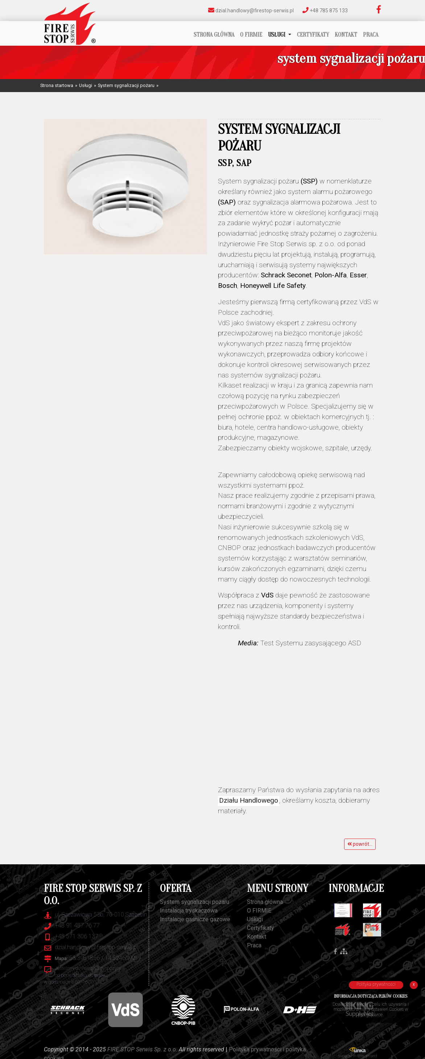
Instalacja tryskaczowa (189, 910)
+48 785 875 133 (325, 10)
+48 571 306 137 (76, 936)
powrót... (359, 844)
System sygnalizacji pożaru (126, 85)
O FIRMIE (251, 35)
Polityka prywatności (376, 984)
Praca (370, 35)
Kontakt (346, 35)
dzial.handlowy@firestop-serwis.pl (251, 10)
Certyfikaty (313, 35)
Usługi (277, 35)
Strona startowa (56, 85)
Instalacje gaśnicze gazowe (195, 919)
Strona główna (214, 35)
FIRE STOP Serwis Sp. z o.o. (142, 1049)
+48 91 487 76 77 (77, 925)
